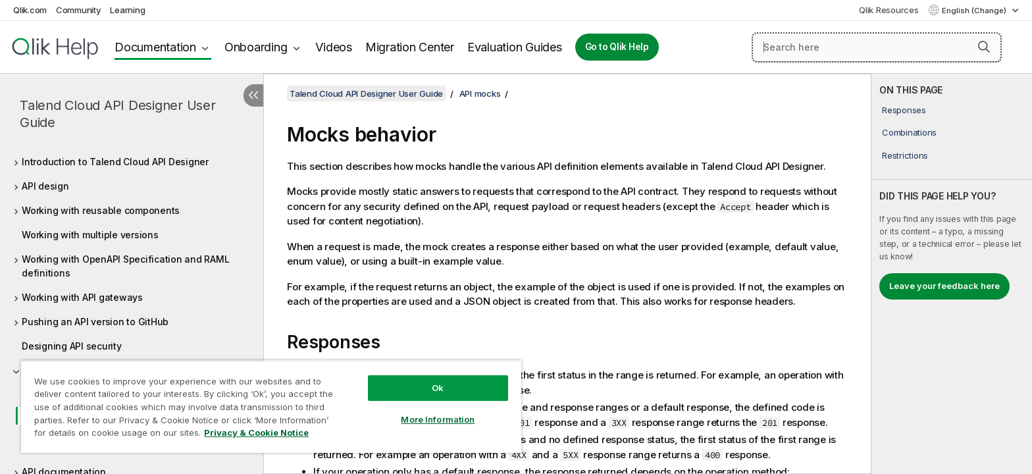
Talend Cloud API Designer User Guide (118, 113)
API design (45, 186)
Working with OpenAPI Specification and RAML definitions (125, 265)
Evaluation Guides (514, 47)
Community (78, 10)
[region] (271, 406)
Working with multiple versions (90, 234)
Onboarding (256, 47)
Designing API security (72, 346)
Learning (127, 10)
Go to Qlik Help (617, 46)
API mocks (480, 93)
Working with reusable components (101, 210)
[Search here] (876, 47)
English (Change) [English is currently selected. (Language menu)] (975, 10)
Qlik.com (30, 10)
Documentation (155, 47)
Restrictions (905, 155)
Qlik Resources (889, 10)
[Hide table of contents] (253, 95)
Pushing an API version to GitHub (95, 321)
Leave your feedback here (944, 285)
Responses (904, 110)
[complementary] (951, 274)
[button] (984, 46)
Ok (438, 387)
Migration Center (409, 47)
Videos (333, 47)
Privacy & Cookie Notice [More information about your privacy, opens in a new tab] (256, 432)
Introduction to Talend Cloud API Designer (115, 161)
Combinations (909, 132)
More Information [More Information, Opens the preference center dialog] (438, 419)
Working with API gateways (82, 297)
